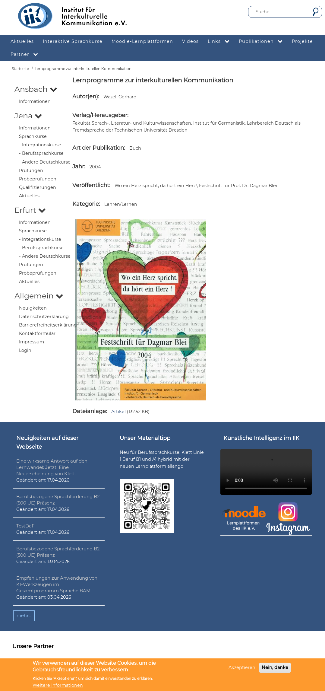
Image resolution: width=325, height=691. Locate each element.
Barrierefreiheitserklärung (48, 325)
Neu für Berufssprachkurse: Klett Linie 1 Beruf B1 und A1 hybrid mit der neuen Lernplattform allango (162, 459)
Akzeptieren (242, 667)
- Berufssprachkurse (41, 153)
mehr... (24, 615)
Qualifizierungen (37, 187)
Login (25, 350)
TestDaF (25, 526)
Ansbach (35, 89)
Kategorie (85, 204)
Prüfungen (31, 170)
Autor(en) (85, 96)
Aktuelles (29, 196)
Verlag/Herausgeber (99, 115)
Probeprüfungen (37, 179)
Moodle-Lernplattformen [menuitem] (142, 41)
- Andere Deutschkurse (45, 162)
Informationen (35, 101)
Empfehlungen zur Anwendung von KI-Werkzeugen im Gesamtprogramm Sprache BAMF (56, 584)
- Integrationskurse (40, 145)
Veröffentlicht (90, 185)
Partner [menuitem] (27, 54)
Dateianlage (89, 411)
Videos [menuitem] (190, 41)
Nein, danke (275, 667)
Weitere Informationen (58, 685)
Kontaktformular (37, 333)
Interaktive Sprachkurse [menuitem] (73, 41)
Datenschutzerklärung (44, 316)
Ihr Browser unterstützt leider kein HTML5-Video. (266, 472)
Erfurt (30, 210)
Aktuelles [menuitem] (22, 41)
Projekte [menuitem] (302, 41)
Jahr (78, 166)
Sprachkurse (33, 136)
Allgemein (38, 295)
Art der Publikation (98, 148)
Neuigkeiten (33, 308)
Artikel (118, 411)
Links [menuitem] (221, 41)
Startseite (20, 68)
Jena (28, 115)
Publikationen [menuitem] (263, 41)
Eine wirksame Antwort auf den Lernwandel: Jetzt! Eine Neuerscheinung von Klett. (51, 467)
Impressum (31, 342)
